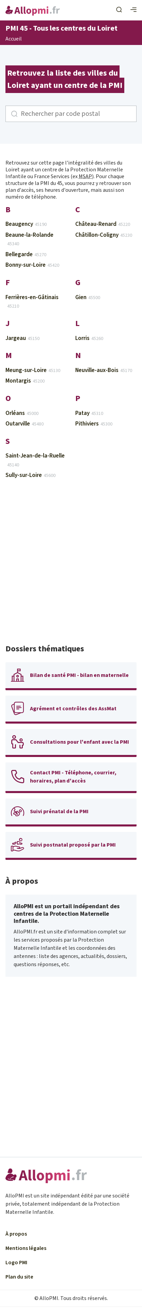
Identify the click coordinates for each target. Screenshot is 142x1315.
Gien (87, 297)
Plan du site (19, 1277)
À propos (16, 1234)
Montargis (25, 381)
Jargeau (22, 338)
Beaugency (26, 224)
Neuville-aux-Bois (103, 370)
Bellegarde (25, 254)
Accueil (13, 39)
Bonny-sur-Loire (32, 265)
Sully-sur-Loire (30, 475)
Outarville (24, 424)
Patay (89, 413)
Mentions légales (25, 1248)
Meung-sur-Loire (32, 370)
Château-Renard (102, 224)
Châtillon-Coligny (103, 235)
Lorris (89, 338)
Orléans (21, 413)
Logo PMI (16, 1262)
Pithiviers (93, 424)
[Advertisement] (71, 565)
